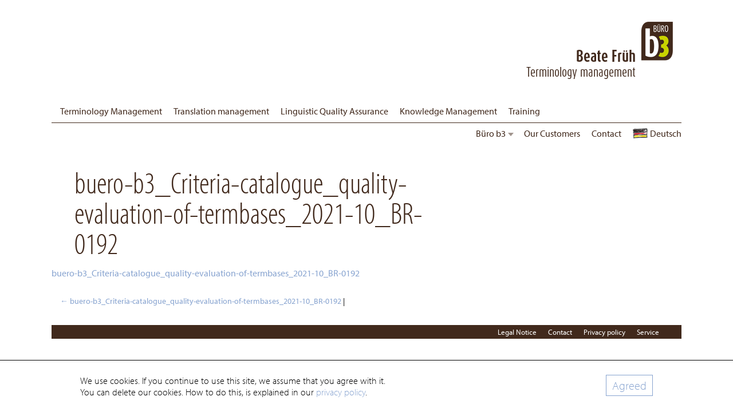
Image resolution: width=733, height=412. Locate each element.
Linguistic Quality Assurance (334, 111)
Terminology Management (111, 111)
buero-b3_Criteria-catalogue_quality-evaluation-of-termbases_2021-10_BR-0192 (206, 273)
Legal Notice (517, 331)
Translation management (221, 111)
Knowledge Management (448, 111)
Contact (606, 133)
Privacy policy (604, 331)
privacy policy (340, 392)
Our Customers (552, 133)
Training (524, 111)
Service (648, 331)
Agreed (629, 385)
